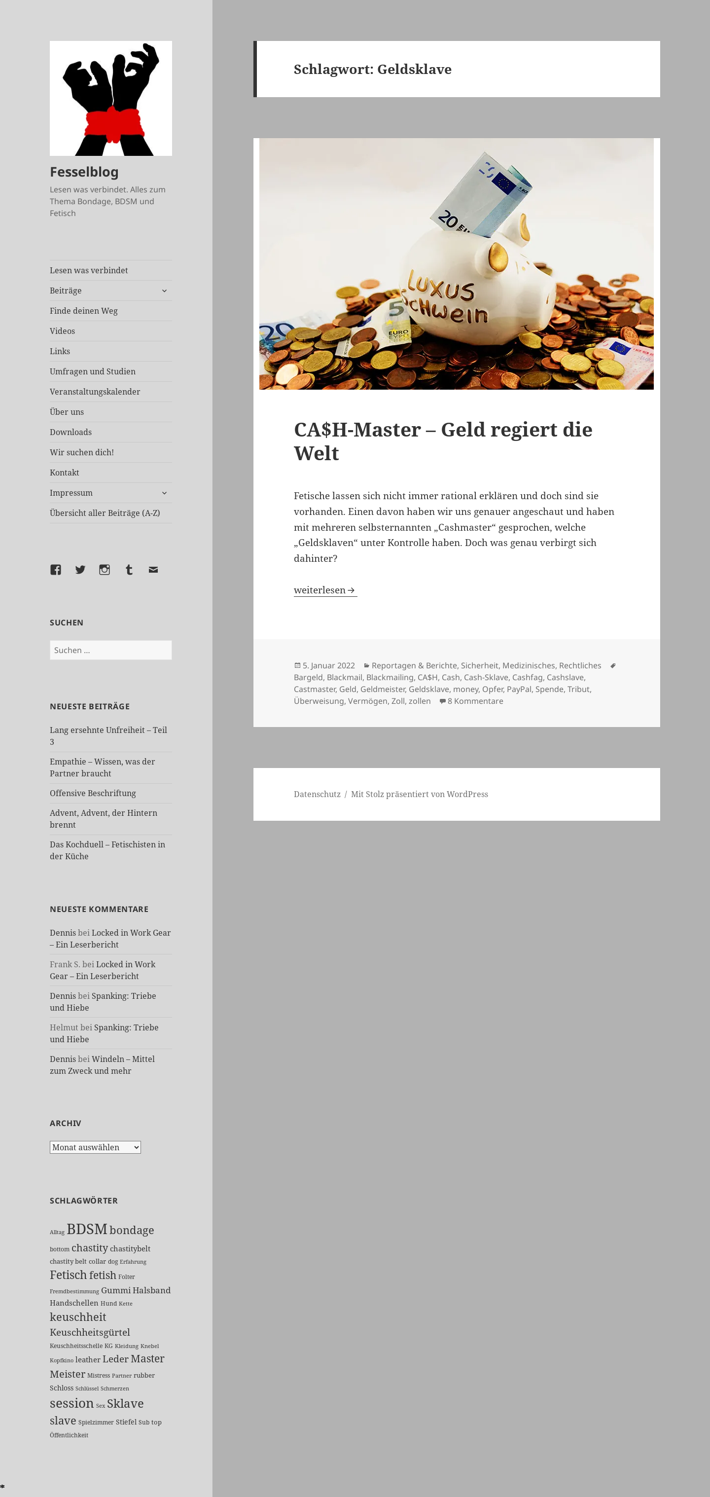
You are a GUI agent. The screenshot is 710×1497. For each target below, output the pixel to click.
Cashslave (565, 677)
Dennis (63, 932)
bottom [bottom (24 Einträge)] (60, 1249)
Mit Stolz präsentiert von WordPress (419, 794)
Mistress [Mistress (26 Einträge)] (98, 1375)
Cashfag (527, 677)
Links (60, 351)
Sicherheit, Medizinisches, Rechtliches (531, 665)
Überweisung (319, 700)
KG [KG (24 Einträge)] (109, 1346)
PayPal (519, 689)
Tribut (579, 689)
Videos (62, 331)
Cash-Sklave (486, 677)
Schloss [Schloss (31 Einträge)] (61, 1387)
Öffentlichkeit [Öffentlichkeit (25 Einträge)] (69, 1435)
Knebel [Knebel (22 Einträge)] (150, 1346)
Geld (347, 689)
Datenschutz (317, 794)
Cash (451, 677)
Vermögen (368, 700)
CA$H (428, 677)
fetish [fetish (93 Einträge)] (102, 1275)
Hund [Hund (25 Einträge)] (109, 1303)
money (465, 689)
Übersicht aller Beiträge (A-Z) (105, 513)
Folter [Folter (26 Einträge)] (126, 1277)
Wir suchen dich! (82, 452)
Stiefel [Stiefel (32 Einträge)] (126, 1421)
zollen (420, 700)
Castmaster (314, 689)
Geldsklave (429, 689)
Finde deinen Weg (84, 310)
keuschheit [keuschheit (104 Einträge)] (78, 1316)
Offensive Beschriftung (93, 793)
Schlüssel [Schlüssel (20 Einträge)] (87, 1388)
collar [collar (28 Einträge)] (97, 1261)
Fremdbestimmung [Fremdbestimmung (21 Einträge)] (74, 1291)
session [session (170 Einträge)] (72, 1402)
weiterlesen (325, 590)
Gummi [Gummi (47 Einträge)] (116, 1290)
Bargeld (308, 677)
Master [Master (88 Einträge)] (148, 1358)
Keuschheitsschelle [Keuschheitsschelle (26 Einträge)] (76, 1346)
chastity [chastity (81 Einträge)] (89, 1247)
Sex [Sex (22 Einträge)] (100, 1405)
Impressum (71, 492)
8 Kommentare (475, 700)
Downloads (71, 432)
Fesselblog (84, 171)
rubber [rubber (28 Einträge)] (144, 1375)
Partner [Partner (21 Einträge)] (122, 1375)
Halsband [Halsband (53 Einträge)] (152, 1290)
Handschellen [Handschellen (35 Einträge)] (74, 1303)
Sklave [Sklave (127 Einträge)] (125, 1403)
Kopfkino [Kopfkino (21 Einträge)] (61, 1360)
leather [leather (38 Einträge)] (88, 1359)
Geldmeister (382, 689)
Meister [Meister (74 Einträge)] (67, 1374)
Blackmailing (390, 677)
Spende (549, 689)
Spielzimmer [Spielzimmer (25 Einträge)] (96, 1422)
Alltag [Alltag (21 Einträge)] (57, 1232)
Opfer (492, 689)
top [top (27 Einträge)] (156, 1422)
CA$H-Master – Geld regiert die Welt (443, 441)
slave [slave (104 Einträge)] (63, 1420)
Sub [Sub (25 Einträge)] (144, 1422)
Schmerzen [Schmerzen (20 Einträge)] (115, 1388)
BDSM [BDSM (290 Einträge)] (87, 1229)
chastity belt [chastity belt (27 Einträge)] (68, 1261)
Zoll (398, 700)
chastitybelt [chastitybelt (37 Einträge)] (130, 1248)
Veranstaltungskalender (95, 391)
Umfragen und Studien (93, 371)
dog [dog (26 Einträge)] (113, 1261)
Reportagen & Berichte (414, 665)
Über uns (67, 411)
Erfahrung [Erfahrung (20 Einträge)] (133, 1261)
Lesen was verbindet (89, 270)
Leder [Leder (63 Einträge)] (116, 1358)
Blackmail (344, 677)
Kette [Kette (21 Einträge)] (126, 1303)
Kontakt (64, 472)
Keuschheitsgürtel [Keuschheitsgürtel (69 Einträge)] (90, 1332)
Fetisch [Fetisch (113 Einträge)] (68, 1274)
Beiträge (66, 290)
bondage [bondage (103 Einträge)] (131, 1229)
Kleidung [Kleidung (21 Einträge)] (127, 1346)
